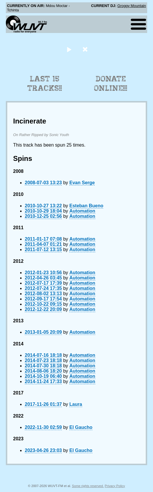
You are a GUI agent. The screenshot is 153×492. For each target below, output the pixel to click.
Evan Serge (82, 182)
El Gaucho (80, 427)
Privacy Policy (115, 486)
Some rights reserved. (88, 486)
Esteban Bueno (86, 205)
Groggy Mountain (131, 6)
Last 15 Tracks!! (44, 83)
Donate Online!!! (110, 83)
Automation (82, 210)
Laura (75, 404)
